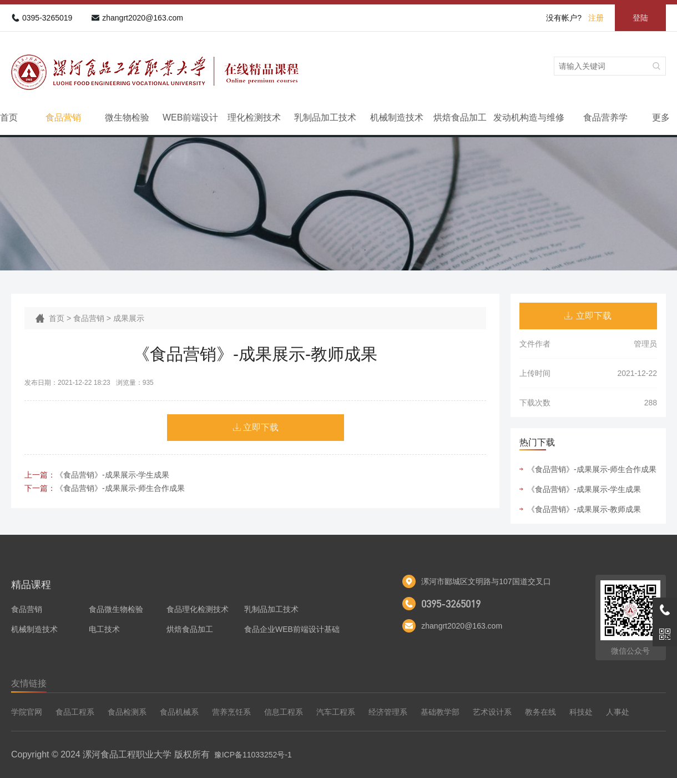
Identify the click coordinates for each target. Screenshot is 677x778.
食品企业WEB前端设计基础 (292, 629)
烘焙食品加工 (460, 117)
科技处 (581, 711)
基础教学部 (440, 711)
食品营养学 (605, 117)
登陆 (640, 17)
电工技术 (104, 629)
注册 (596, 17)
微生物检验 (127, 117)
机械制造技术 (396, 117)
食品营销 (63, 117)
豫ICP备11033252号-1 (253, 754)
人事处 (617, 711)
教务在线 (540, 711)
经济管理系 (387, 711)
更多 (661, 117)
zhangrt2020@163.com (142, 17)
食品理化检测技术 (197, 609)
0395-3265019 (47, 17)
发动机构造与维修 (528, 117)
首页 (9, 117)
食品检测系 (127, 711)
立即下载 (261, 427)
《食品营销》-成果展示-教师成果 (584, 509)
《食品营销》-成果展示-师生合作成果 (120, 488)
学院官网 (26, 711)
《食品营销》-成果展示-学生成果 (112, 474)
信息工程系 (283, 711)
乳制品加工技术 (325, 117)
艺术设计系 (492, 711)
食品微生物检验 (116, 609)
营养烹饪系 (231, 711)
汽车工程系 (335, 711)
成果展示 (128, 318)
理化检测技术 (254, 117)
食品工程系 (74, 711)
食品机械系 (179, 711)
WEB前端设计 (190, 117)
